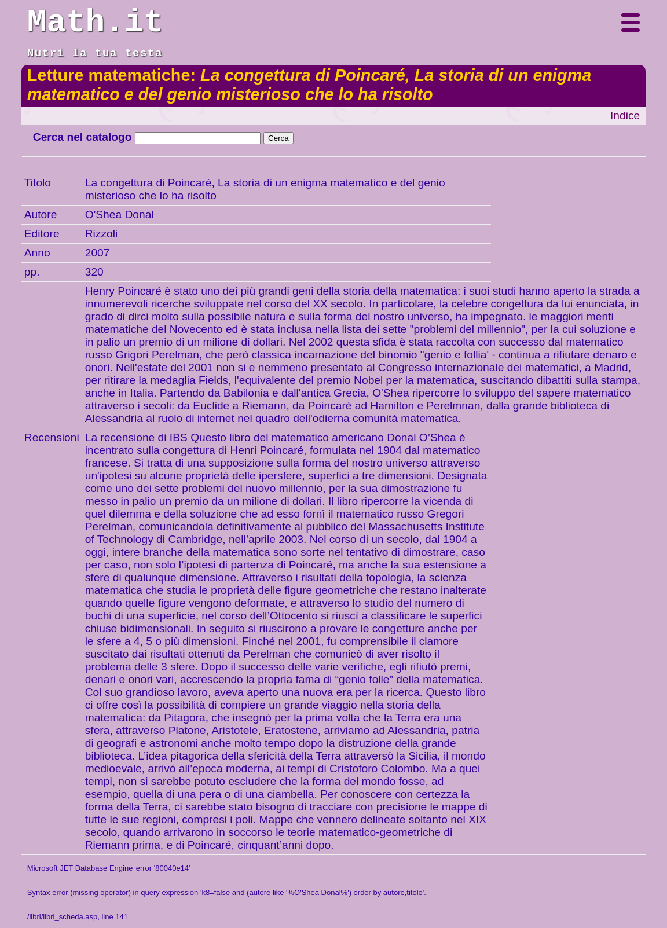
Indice (625, 115)
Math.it (95, 22)
